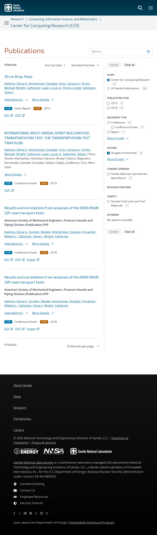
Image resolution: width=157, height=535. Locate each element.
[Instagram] (36, 513)
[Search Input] (121, 51)
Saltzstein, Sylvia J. (75, 154)
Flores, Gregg (72, 88)
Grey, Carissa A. (69, 84)
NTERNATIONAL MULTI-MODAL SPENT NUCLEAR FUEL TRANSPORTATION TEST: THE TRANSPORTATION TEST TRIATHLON (47, 138)
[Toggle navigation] (7, 23)
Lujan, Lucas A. (52, 88)
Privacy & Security (44, 443)
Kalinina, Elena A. (15, 84)
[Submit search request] (148, 51)
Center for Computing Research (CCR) (45, 25)
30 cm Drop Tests (18, 76)
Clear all (131, 65)
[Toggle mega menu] (151, 8)
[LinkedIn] (41, 513)
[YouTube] (25, 513)
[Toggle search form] (140, 8)
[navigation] (55, 65)
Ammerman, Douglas (43, 84)
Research (17, 19)
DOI (9, 115)
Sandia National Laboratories (33, 462)
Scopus (33, 259)
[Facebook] (14, 513)
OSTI (20, 115)
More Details (42, 100)
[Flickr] (30, 513)
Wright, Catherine (28, 88)
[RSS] (47, 513)
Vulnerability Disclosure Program (91, 523)
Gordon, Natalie (39, 232)
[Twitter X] (20, 513)
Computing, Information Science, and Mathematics (63, 19)
